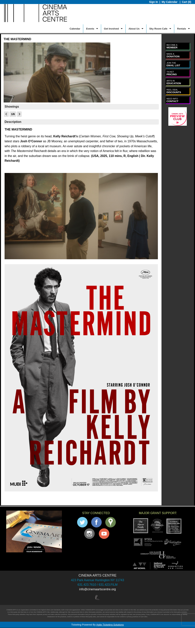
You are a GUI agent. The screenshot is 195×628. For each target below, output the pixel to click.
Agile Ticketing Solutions (110, 624)
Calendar (75, 28)
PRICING (171, 73)
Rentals (181, 28)
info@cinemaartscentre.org (97, 589)
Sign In (153, 1)
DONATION (172, 55)
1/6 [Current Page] (13, 114)
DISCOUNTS (173, 91)
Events (90, 28)
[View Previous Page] (6, 114)
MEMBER (171, 46)
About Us (134, 28)
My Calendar (170, 1)
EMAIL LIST (173, 64)
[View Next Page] (19, 114)
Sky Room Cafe (158, 28)
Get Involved (111, 28)
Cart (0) (186, 1)
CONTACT (172, 100)
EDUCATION (173, 82)
